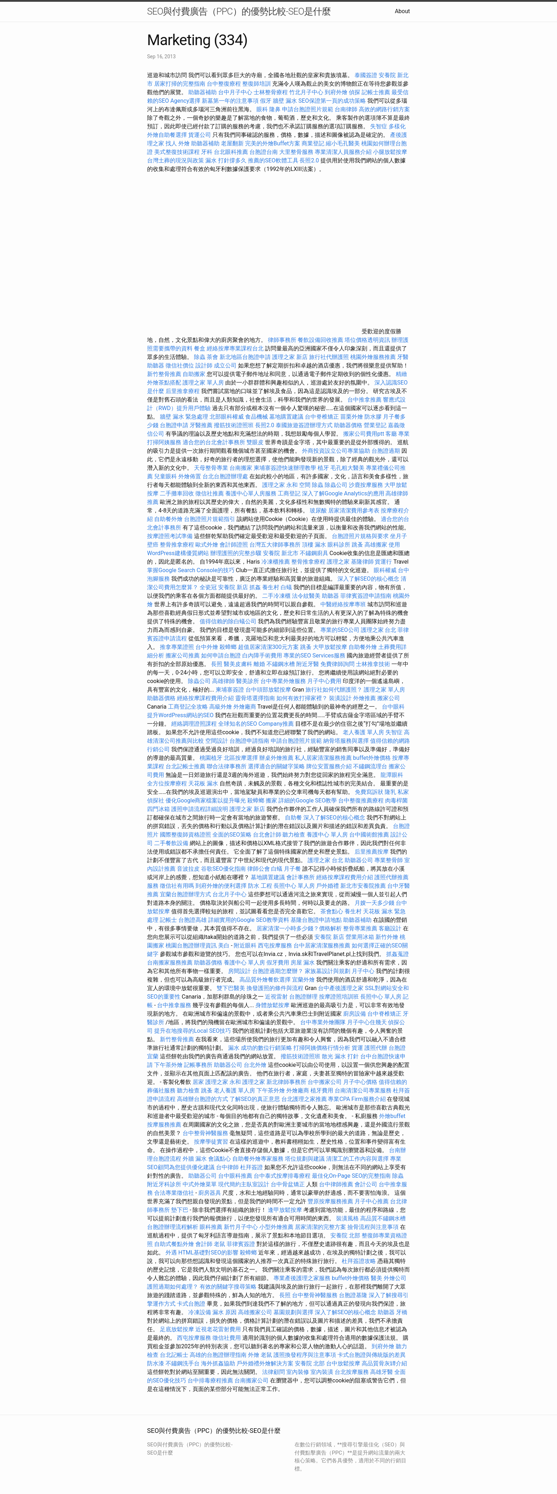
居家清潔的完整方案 (321, 1227)
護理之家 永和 (280, 485)
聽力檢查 (293, 834)
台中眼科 (393, 706)
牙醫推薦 (201, 425)
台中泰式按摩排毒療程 (283, 1175)
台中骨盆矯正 (288, 1184)
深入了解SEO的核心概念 (368, 578)
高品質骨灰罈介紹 (384, 1363)
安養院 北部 (345, 1235)
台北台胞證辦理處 (225, 476)
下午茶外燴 (168, 1065)
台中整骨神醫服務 (206, 1133)
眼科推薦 (211, 1227)
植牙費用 (321, 1090)
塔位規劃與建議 (305, 1158)
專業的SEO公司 (339, 630)
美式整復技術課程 (177, 152)
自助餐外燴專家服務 (257, 1158)
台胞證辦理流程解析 (173, 1227)
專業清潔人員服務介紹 (344, 152)
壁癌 (152, 544)
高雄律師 (223, 681)
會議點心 (219, 1158)
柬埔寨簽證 (230, 689)
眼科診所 (339, 544)
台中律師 (227, 1167)
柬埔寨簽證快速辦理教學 (286, 467)
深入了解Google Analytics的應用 (343, 493)
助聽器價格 (348, 425)
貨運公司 (199, 134)
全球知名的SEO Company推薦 (256, 723)
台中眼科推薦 (235, 1175)
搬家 (271, 800)
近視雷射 (276, 996)
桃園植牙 (211, 757)
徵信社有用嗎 (177, 885)
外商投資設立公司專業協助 (336, 450)
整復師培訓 (257, 83)
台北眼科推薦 (231, 152)
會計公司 (366, 1184)
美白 (223, 945)
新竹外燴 (386, 937)
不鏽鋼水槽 (280, 664)
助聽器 (155, 365)
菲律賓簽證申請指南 (366, 595)
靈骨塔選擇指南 (255, 698)
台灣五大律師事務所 (275, 544)
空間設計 (216, 740)
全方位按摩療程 (167, 783)
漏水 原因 (224, 1312)
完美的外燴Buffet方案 (272, 143)
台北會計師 (267, 834)
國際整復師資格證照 (186, 834)
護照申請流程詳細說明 (200, 809)
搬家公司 (388, 698)
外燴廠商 (244, 706)
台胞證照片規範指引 (209, 519)
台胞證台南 (263, 152)
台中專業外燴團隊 (323, 1022)
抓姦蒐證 (397, 954)
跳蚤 (357, 544)
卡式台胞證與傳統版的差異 (371, 1354)
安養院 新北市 (280, 553)
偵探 (354, 92)
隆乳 (390, 792)
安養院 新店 (233, 587)
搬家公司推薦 (183, 655)
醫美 (376, 1278)
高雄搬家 (375, 544)
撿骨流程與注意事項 (373, 1227)
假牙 (265, 100)
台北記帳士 (174, 1354)
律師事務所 (282, 340)
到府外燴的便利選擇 (221, 885)
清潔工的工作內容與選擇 (358, 1158)
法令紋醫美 (306, 595)
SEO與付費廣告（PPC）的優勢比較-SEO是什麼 (239, 11)
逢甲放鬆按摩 (285, 1210)
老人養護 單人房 (363, 732)
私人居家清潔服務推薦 (324, 757)
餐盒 (199, 348)
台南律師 (346, 109)
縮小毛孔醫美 (343, 143)
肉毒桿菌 (396, 800)
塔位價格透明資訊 (367, 340)
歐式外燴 (206, 544)
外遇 (171, 1252)
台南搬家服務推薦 (170, 962)
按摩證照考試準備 (170, 536)
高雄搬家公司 (255, 1312)
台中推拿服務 (174, 1005)
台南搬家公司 (251, 1380)
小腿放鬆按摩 (390, 152)
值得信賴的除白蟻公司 (228, 621)
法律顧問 (273, 1372)
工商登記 (289, 493)
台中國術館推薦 (369, 834)
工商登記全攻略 (188, 706)
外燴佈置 (189, 476)
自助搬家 (194, 374)
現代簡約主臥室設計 (243, 1184)
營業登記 (375, 425)
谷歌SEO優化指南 (223, 868)
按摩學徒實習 (211, 1141)
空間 (304, 485)
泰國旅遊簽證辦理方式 (305, 425)
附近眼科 (245, 945)
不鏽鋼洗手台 (183, 1363)
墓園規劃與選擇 (293, 1312)
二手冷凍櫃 (276, 595)
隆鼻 (275, 109)
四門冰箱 (158, 809)
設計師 (203, 365)
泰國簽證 (366, 75)
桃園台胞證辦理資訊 (191, 945)
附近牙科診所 (164, 1184)
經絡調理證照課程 (194, 723)
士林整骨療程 (271, 92)
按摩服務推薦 (165, 1124)
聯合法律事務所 (227, 766)
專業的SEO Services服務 (314, 655)
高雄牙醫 (381, 1372)
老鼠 (219, 1244)
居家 (198, 1082)
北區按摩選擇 (241, 757)
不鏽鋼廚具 (314, 553)
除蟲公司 (336, 485)
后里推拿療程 (183, 391)
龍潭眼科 (391, 775)
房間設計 (239, 971)
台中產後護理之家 (340, 988)
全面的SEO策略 (232, 834)
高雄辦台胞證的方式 (203, 1099)
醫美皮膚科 (238, 664)
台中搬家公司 (325, 1082)
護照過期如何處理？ (173, 1286)
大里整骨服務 (296, 152)
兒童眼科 (165, 476)
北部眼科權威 (227, 416)
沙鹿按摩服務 (366, 485)
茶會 (212, 357)
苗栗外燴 (351, 416)
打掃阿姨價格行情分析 (322, 1047)
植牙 (323, 467)
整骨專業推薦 (360, 928)
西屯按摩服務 (275, 945)
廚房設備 (354, 1013)
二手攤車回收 (177, 493)
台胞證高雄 (192, 920)
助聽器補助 (202, 92)
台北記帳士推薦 (185, 766)
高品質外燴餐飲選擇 (265, 979)
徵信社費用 (226, 1337)
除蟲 (199, 357)
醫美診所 (247, 681)
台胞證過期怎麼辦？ (278, 971)
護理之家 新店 (290, 357)
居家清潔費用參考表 (354, 510)
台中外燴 (206, 647)
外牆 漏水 (195, 1158)
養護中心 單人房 (327, 834)
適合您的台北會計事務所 (214, 442)
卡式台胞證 (191, 1303)
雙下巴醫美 (231, 988)
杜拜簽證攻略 (359, 1261)
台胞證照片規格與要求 (361, 536)
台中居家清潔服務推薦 (321, 945)
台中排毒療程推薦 (211, 1380)
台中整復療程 (224, 83)
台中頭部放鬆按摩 (268, 689)
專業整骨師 (388, 860)
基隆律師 (362, 561)
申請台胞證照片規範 (307, 109)
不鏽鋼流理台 (370, 766)
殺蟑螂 (228, 647)
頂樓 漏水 (314, 544)
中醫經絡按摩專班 (343, 604)
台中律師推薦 (336, 1184)
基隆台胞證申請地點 (317, 920)
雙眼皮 (255, 442)
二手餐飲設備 (171, 843)
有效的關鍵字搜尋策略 (228, 1286)
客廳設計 (390, 928)
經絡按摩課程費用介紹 (206, 698)
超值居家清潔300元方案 (269, 647)
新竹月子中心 (241, 1227)
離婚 (259, 664)
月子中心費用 (324, 681)
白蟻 (286, 587)
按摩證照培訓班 (339, 996)
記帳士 (168, 920)
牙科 (206, 152)
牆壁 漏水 (285, 100)
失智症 (378, 126)
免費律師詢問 (337, 664)
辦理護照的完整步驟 (236, 553)
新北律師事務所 (286, 1082)
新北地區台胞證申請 (246, 357)
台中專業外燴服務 (283, 681)
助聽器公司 (359, 860)
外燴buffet (392, 1116)
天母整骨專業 (211, 467)
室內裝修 (297, 1372)
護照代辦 (375, 1047)
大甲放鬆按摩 (330, 647)
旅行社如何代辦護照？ (334, 689)
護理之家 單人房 (203, 382)
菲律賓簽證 (241, 1244)
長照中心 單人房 (294, 885)
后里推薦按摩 (372, 851)
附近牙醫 (307, 664)
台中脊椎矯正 (322, 416)
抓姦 (255, 587)
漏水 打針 (347, 1056)
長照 (216, 664)
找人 (171, 143)
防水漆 (155, 1363)
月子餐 (292, 868)
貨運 (357, 1047)
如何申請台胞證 (221, 655)
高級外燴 (220, 706)
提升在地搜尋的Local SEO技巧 (192, 1030)
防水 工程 (260, 885)
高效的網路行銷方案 (384, 109)
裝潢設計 (340, 698)
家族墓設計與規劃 (327, 971)
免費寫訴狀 (369, 792)
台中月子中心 (235, 92)
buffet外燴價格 (372, 757)
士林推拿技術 (373, 664)
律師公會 (258, 868)
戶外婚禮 (327, 885)
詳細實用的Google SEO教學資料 (248, 920)
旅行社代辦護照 (329, 357)
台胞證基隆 (353, 1295)
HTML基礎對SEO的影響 (208, 1252)
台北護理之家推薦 (304, 1099)
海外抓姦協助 (218, 1363)
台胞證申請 (174, 425)
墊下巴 (179, 1210)
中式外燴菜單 (200, 1184)
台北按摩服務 (352, 1372)
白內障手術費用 (262, 655)
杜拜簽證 (251, 1167)
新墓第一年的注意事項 (230, 100)
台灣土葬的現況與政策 (175, 160)
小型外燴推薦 (276, 1227)
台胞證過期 (386, 450)
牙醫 (403, 357)
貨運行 (383, 561)
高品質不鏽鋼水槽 (383, 1218)
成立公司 (225, 365)
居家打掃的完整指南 (180, 83)
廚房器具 (209, 1192)
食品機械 (256, 416)
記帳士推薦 (376, 92)
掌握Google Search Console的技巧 (190, 570)
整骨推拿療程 (177, 544)
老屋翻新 (232, 143)
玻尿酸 (318, 510)
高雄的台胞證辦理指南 (218, 1354)
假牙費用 (277, 962)
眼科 (262, 109)
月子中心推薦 (372, 1201)
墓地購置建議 (286, 416)
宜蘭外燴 (303, 979)
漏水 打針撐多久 (226, 160)
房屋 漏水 (303, 962)
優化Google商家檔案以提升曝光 (206, 800)
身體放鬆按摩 (273, 1005)
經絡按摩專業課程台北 (236, 348)
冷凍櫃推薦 (275, 561)
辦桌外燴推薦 (276, 757)
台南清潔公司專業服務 (364, 1090)
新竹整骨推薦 (164, 374)
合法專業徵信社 (174, 1192)
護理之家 (338, 561)
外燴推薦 (364, 698)
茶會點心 (331, 911)
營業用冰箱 (360, 937)
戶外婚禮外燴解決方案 (265, 1363)
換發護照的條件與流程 (275, 988)
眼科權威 (385, 570)
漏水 (233, 1047)
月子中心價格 (360, 1082)
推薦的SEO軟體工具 (273, 160)
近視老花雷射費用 (218, 1329)
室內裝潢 (321, 1372)
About (402, 11)
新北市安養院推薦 (363, 885)
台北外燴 (255, 1065)
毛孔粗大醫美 (347, 467)
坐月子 (398, 536)
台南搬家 (240, 467)
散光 (327, 1056)
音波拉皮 (188, 868)
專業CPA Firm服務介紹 (356, 1099)
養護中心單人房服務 (250, 493)
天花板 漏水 (203, 783)
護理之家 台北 (378, 630)
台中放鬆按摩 (344, 1363)
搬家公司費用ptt (363, 433)
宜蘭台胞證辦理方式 (186, 894)
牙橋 (401, 1312)
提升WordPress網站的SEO (180, 715)
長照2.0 (309, 160)
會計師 (203, 1244)
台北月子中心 (229, 894)
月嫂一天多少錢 (374, 902)
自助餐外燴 (168, 519)
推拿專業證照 (177, 647)
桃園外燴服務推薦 (373, 357)
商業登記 (313, 143)
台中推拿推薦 (365, 399)
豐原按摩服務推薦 (331, 1201)
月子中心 (363, 971)
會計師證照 (234, 544)
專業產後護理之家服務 (302, 1278)
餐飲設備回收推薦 (320, 340)
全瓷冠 (208, 587)
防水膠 (373, 416)
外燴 (184, 143)
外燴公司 (395, 1278)
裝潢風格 (347, 1218)
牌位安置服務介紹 (329, 766)
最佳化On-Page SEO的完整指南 (351, 1175)
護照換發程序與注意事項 (305, 1354)
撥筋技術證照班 (234, 425)
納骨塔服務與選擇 (346, 740)
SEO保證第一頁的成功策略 (332, 100)
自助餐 (293, 817)
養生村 (270, 587)
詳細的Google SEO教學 (307, 800)
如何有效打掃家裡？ (302, 698)
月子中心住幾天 (367, 1022)
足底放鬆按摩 (177, 1329)
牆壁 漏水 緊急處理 (184, 416)
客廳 (391, 433)
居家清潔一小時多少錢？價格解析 (299, 928)
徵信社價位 (180, 365)
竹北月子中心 (306, 92)
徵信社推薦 (209, 493)
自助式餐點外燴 (174, 1244)
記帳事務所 (198, 1065)
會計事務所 (300, 877)
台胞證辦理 (303, 996)
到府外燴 (336, 92)
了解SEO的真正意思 (254, 1099)
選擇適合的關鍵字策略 (276, 766)
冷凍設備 (199, 1312)
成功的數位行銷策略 (266, 1047)
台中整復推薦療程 (361, 800)
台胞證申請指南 (250, 740)
